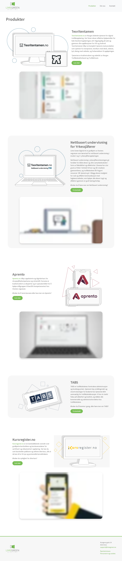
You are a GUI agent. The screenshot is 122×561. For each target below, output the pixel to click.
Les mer (77, 63)
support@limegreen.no (108, 547)
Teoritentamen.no (78, 36)
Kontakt (112, 6)
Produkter (92, 6)
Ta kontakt (77, 190)
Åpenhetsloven (105, 551)
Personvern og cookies (107, 553)
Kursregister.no (18, 444)
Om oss (102, 6)
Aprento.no (16, 278)
